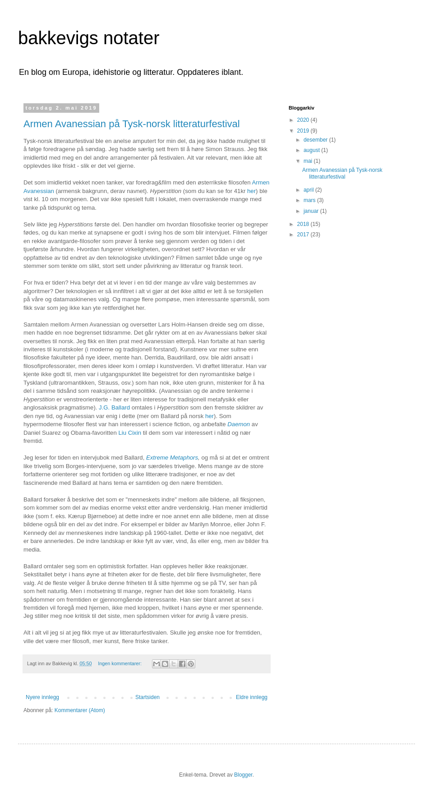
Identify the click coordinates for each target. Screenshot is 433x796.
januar (312, 211)
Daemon (238, 424)
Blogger (243, 775)
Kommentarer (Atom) (80, 710)
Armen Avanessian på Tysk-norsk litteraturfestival (131, 123)
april (309, 190)
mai (309, 161)
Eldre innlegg (251, 697)
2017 (304, 234)
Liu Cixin (130, 432)
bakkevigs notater (89, 38)
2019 (304, 131)
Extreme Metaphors (172, 457)
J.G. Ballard (114, 407)
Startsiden (147, 697)
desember (316, 140)
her (251, 191)
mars (310, 200)
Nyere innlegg (42, 697)
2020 (304, 120)
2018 (304, 224)
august (312, 150)
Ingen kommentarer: (120, 663)
